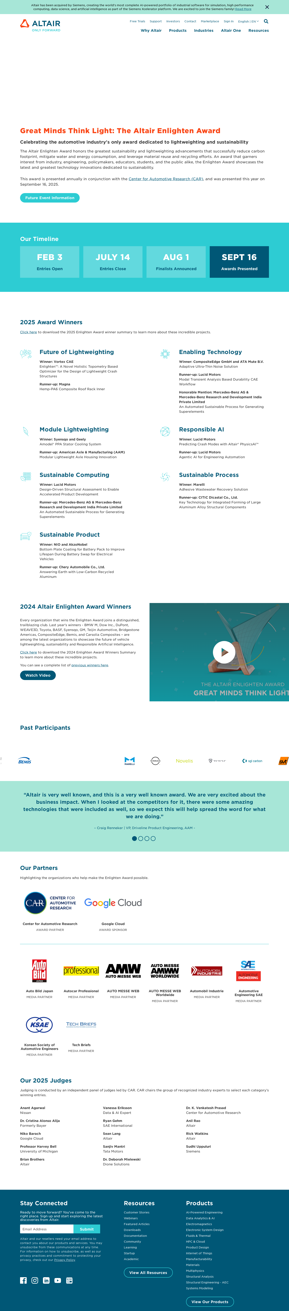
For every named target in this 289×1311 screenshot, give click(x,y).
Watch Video (38, 675)
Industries (204, 30)
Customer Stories (136, 1212)
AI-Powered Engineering (204, 1212)
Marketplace (210, 21)
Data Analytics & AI (200, 1218)
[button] (135, 838)
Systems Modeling (199, 1288)
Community (132, 1241)
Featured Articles (137, 1224)
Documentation (135, 1235)
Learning (130, 1247)
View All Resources (148, 1272)
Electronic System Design (205, 1230)
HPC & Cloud (195, 1241)
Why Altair (151, 30)
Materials (192, 1265)
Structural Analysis (200, 1276)
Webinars (131, 1218)
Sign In (229, 21)
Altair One (231, 30)
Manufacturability (199, 1259)
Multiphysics (195, 1270)
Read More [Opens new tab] (243, 9)
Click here (28, 332)
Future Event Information (49, 198)
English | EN (247, 21)
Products (178, 30)
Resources (258, 30)
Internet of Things (199, 1253)
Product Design (197, 1247)
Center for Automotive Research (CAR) (166, 179)
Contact (190, 21)
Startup (129, 1253)
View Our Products (209, 1302)
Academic (131, 1259)
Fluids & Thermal (198, 1235)
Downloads (132, 1230)
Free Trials (137, 21)
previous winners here (89, 665)
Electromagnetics (199, 1224)
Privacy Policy (64, 1260)
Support (156, 21)
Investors (173, 21)
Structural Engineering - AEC (207, 1282)
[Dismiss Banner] (267, 7)
